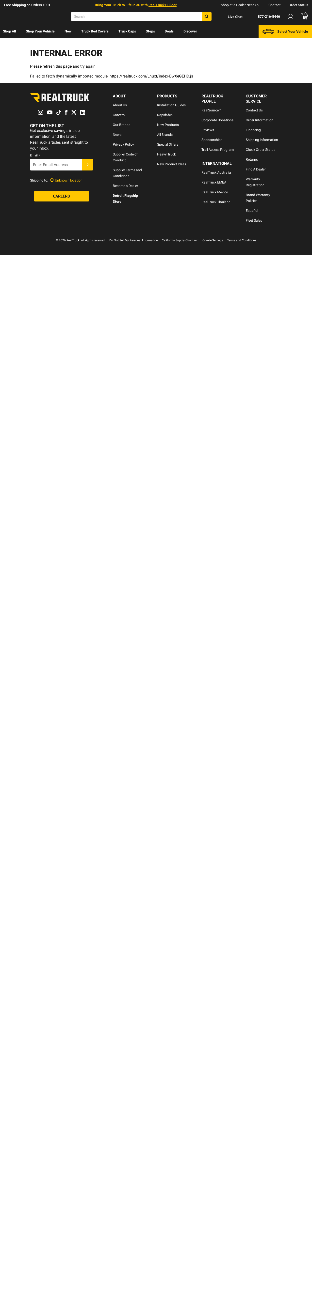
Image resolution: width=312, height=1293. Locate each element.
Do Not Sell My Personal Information (133, 240)
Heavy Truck (166, 154)
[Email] (56, 165)
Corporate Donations (217, 120)
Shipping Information (262, 140)
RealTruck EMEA (213, 182)
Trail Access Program (217, 150)
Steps (150, 31)
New (68, 31)
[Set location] (66, 180)
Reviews (207, 130)
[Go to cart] (304, 16)
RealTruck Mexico (214, 192)
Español (252, 211)
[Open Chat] (231, 17)
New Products (168, 125)
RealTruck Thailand (215, 202)
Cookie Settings (212, 240)
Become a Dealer (125, 186)
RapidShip (165, 115)
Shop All (9, 31)
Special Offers (167, 144)
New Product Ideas (171, 164)
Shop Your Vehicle (40, 31)
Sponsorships (211, 140)
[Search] (141, 16)
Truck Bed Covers (95, 31)
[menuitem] (9, 31)
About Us (120, 105)
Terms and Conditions (241, 240)
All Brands (165, 135)
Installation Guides (171, 105)
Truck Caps (127, 31)
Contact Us (254, 110)
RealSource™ (211, 110)
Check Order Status (260, 150)
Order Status (298, 5)
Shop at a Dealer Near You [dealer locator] (241, 5)
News (117, 135)
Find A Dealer (256, 169)
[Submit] (87, 165)
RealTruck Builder (162, 5)
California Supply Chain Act (180, 240)
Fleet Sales (254, 220)
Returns (252, 159)
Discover (190, 31)
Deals (169, 31)
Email (35, 155)
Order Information (259, 120)
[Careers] (61, 196)
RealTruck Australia (216, 172)
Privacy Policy (123, 144)
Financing (253, 130)
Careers (119, 115)
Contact (274, 5)
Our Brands (121, 125)
